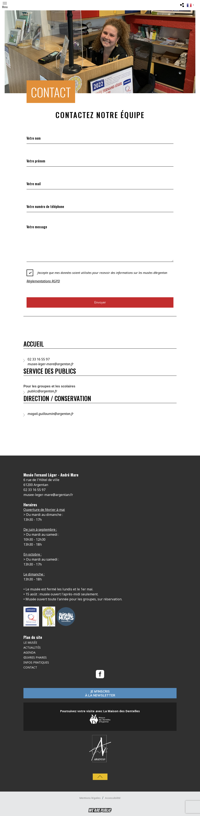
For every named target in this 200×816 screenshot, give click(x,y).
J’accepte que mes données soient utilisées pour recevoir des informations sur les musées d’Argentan (97, 273)
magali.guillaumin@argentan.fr (50, 413)
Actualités (32, 647)
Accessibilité (113, 797)
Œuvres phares (35, 657)
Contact (30, 667)
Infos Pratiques (36, 662)
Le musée (30, 642)
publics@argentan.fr (42, 391)
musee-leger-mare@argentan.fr (50, 364)
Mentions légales (90, 797)
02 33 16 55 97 (39, 359)
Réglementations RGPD (43, 281)
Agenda (29, 652)
